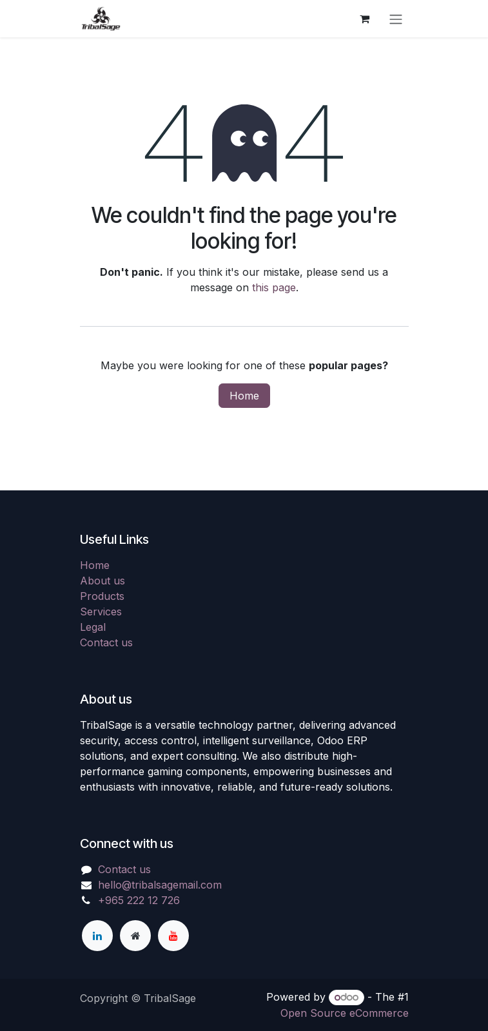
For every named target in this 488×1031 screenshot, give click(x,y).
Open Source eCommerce (344, 1013)
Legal (93, 627)
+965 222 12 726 (139, 900)
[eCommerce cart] (365, 19)
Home (244, 395)
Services (101, 611)
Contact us (106, 642)
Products (102, 596)
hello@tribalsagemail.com (160, 884)
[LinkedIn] (97, 935)
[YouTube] (173, 935)
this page (274, 287)
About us (102, 580)
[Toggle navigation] (396, 18)
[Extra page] (135, 935)
